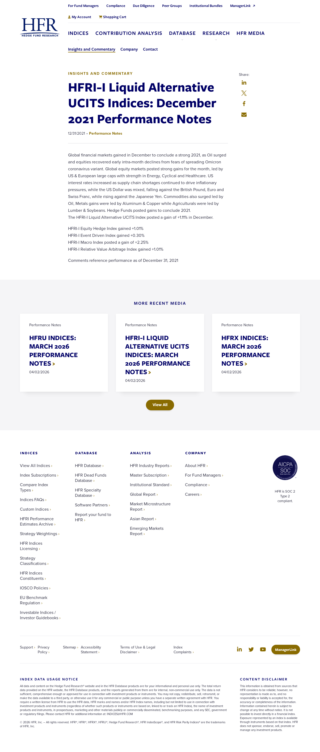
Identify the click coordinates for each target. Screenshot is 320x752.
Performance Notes (105, 133)
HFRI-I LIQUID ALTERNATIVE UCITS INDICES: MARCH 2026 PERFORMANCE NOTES (157, 354)
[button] (244, 83)
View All (160, 404)
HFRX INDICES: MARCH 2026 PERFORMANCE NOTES (245, 350)
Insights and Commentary (100, 73)
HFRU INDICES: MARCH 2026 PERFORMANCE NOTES (53, 350)
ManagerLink (287, 649)
